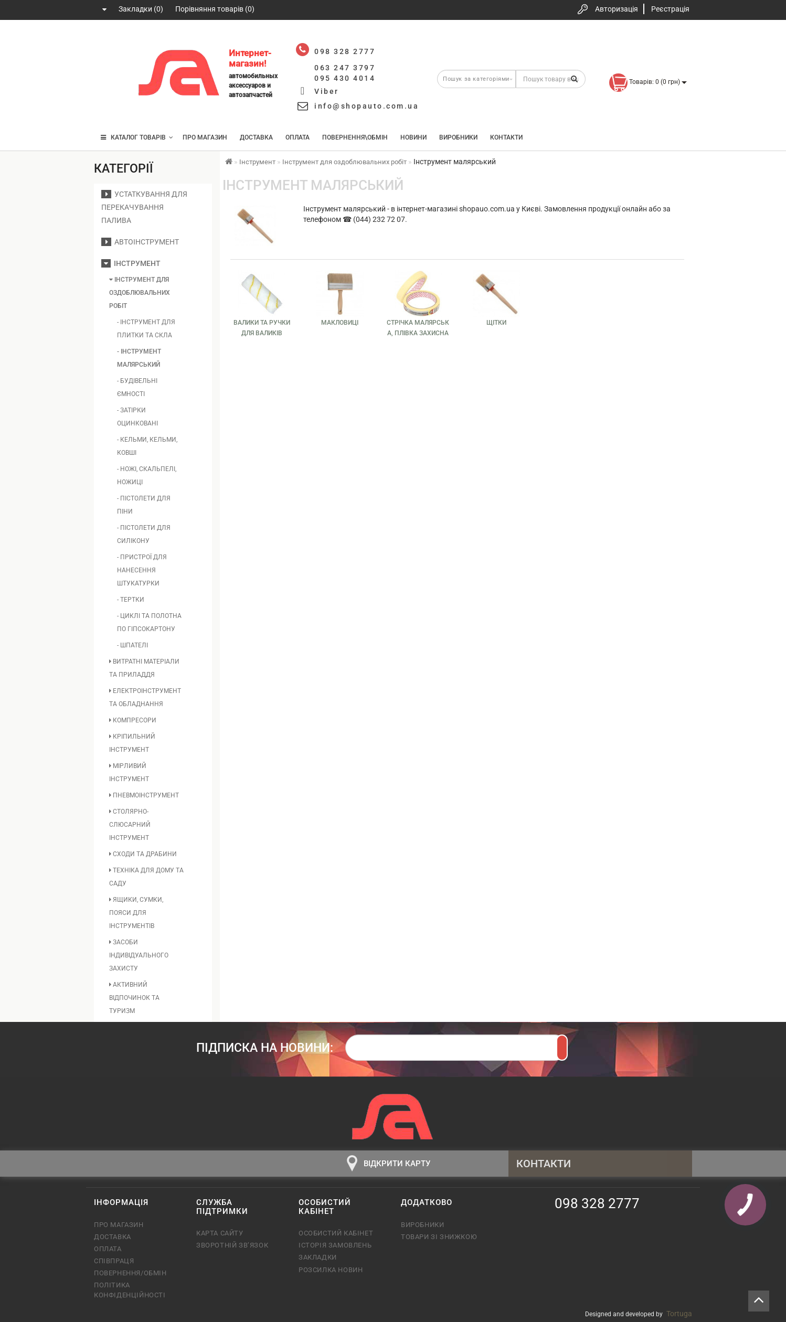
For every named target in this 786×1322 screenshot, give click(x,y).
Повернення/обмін (130, 1273)
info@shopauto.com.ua (366, 106)
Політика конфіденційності (130, 1289)
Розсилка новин (331, 1270)
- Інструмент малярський (139, 358)
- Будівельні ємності (137, 387)
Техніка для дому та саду (146, 877)
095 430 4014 (112, 106)
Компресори (132, 720)
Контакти (506, 137)
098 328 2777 (111, 43)
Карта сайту (219, 1233)
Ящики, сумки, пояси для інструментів (136, 913)
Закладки (318, 1257)
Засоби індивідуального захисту (138, 955)
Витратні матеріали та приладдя (144, 668)
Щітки (496, 322)
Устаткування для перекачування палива (144, 207)
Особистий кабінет (336, 1233)
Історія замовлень (335, 1245)
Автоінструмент (140, 242)
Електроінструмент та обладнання (145, 697)
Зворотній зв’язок (232, 1245)
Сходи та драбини (143, 854)
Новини (413, 137)
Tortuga (679, 1313)
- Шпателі (132, 645)
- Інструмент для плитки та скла (146, 328)
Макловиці (339, 322)
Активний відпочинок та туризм (134, 998)
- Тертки (130, 599)
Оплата (297, 137)
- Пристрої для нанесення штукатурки (142, 570)
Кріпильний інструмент (132, 743)
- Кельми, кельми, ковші (147, 446)
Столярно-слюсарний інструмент (130, 824)
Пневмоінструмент (144, 795)
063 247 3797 (111, 74)
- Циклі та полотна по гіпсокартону (149, 622)
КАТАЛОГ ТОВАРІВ (137, 137)
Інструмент (131, 263)
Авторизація (616, 9)
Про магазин (205, 137)
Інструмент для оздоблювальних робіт (139, 293)
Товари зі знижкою (439, 1237)
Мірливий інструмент (129, 772)
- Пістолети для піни (144, 505)
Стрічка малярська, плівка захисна (418, 328)
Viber (326, 91)
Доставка (256, 137)
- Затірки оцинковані (137, 417)
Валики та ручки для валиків (261, 328)
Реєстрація (670, 9)
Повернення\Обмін (355, 137)
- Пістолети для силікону (144, 534)
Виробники (458, 137)
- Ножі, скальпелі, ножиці (146, 475)
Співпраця (114, 1261)
